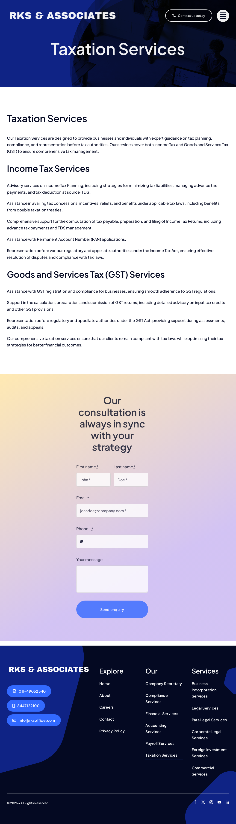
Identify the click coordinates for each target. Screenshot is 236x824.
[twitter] (203, 802)
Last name (125, 466)
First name (87, 466)
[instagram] (211, 802)
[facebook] (195, 802)
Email (82, 497)
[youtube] (219, 802)
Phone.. (84, 528)
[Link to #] (223, 16)
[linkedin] (227, 802)
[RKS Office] (62, 10)
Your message (89, 559)
